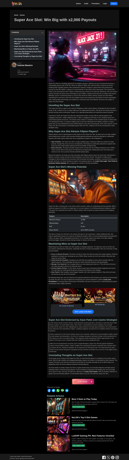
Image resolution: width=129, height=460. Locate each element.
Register (113, 3)
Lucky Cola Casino (91, 371)
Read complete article (78, 406)
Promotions (96, 3)
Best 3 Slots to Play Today (84, 399)
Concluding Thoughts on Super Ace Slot (28, 56)
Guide (86, 3)
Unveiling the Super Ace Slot (24, 39)
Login (105, 3)
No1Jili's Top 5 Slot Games (84, 417)
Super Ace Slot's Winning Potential (26, 46)
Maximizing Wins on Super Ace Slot (26, 49)
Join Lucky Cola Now (83, 312)
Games (78, 3)
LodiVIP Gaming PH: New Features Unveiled (93, 436)
